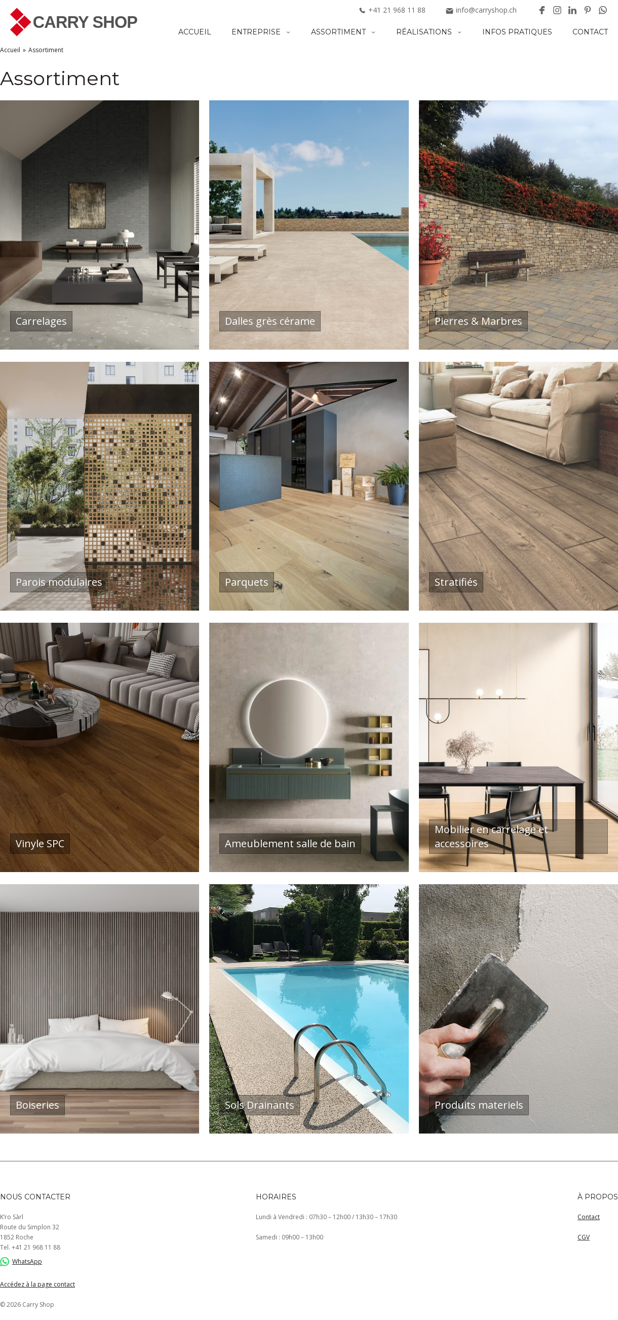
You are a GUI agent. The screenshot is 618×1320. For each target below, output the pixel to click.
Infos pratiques (517, 31)
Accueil (194, 31)
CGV (583, 1237)
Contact (590, 31)
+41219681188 (392, 10)
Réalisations (424, 31)
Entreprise (256, 31)
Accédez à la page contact (37, 1284)
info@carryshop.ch (481, 10)
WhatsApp (21, 1261)
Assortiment (338, 31)
